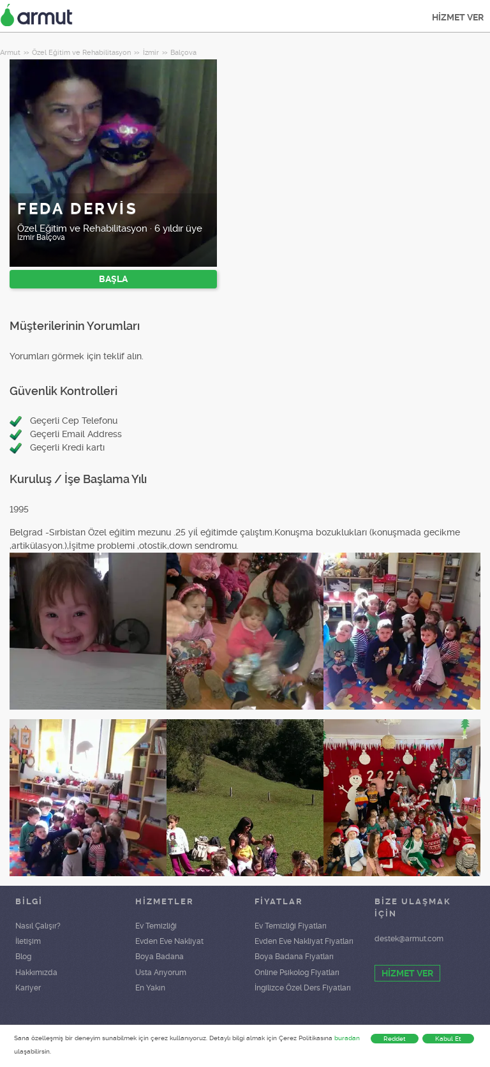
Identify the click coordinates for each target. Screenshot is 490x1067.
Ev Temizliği (156, 926)
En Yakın (150, 987)
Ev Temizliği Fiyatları (291, 926)
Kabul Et (448, 1038)
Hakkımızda (36, 972)
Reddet (394, 1038)
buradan (347, 1037)
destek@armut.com (409, 938)
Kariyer (28, 987)
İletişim (28, 941)
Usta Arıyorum (160, 972)
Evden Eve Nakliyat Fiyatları (304, 941)
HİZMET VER (458, 17)
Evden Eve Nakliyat (169, 941)
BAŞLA (113, 279)
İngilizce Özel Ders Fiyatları (303, 987)
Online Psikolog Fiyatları (297, 972)
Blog (23, 956)
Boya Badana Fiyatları (294, 956)
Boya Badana (159, 956)
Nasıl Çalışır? (38, 926)
